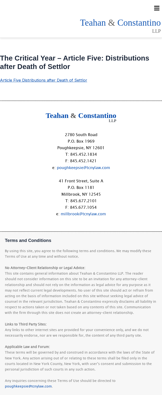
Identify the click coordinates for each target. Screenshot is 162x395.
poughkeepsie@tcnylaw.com (83, 167)
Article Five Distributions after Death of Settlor (43, 80)
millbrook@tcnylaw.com (83, 213)
